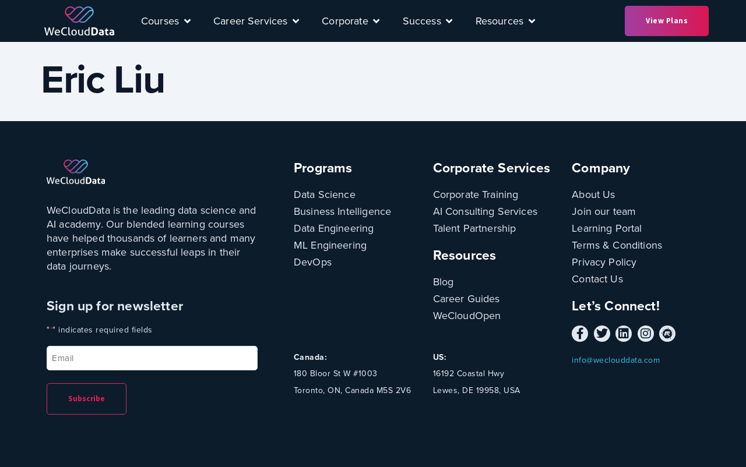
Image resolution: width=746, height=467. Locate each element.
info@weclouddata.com (616, 360)
